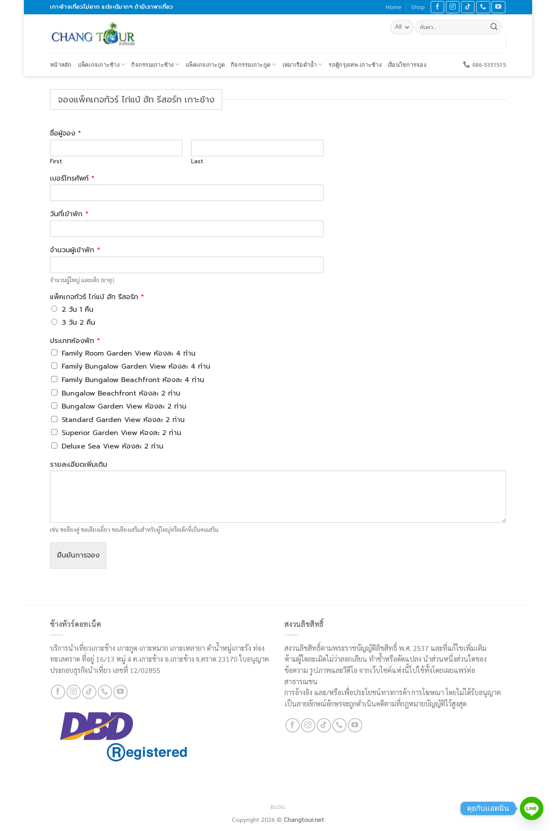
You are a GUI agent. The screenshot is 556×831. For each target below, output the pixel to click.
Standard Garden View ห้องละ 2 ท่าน (123, 420)
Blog (278, 806)
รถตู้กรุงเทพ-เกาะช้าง (354, 65)
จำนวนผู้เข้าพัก (75, 250)
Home (393, 7)
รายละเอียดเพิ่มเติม (78, 464)
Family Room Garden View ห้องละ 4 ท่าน (128, 353)
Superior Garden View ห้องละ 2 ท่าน (121, 433)
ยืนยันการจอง (78, 555)
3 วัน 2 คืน (78, 322)
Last (197, 161)
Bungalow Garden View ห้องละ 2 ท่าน (124, 406)
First (56, 161)
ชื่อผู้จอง (65, 133)
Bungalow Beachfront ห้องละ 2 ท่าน (121, 393)
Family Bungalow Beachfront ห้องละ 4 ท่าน (133, 380)
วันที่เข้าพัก (69, 214)
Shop (418, 7)
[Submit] (493, 27)
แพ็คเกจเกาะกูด (205, 65)
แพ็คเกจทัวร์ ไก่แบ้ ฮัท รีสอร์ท (97, 297)
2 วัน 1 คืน (77, 309)
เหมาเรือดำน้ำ (302, 64)
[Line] (531, 808)
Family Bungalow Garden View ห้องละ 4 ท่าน (136, 366)
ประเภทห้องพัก (75, 341)
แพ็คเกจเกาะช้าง (102, 64)
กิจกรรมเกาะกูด (253, 64)
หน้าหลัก (61, 65)
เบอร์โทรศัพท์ (72, 178)
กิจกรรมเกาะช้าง (155, 64)
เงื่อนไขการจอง (406, 65)
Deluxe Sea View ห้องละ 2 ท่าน (112, 446)
